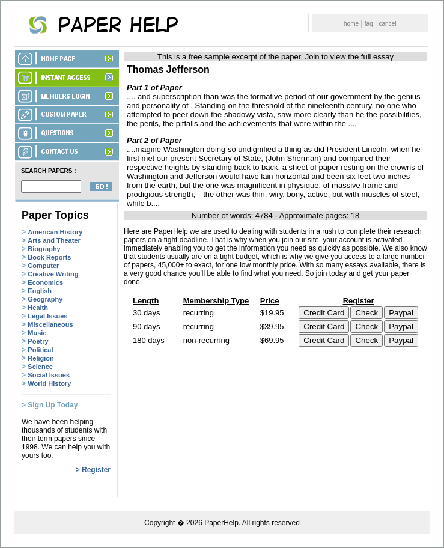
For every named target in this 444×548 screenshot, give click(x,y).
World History (49, 383)
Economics (45, 282)
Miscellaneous (50, 324)
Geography (45, 299)
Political (40, 349)
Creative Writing (53, 274)
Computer (43, 265)
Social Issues (49, 375)
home (351, 23)
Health (38, 307)
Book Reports (49, 257)
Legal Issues (47, 316)
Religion (40, 358)
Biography (44, 248)
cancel (388, 23)
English (40, 290)
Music (37, 332)
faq (369, 23)
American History (55, 232)
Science (40, 366)
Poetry (38, 341)
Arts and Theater (54, 240)
